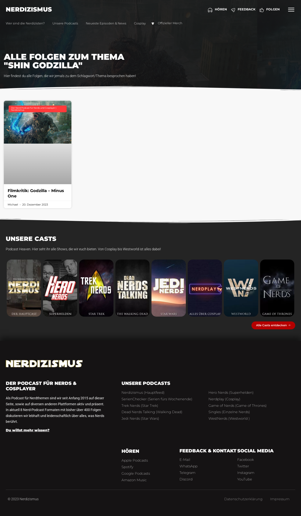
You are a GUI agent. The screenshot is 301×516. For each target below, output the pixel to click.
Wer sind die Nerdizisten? (25, 23)
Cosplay (140, 23)
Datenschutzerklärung (243, 499)
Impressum (279, 499)
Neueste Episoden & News (106, 23)
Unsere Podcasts (65, 23)
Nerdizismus (29, 9)
